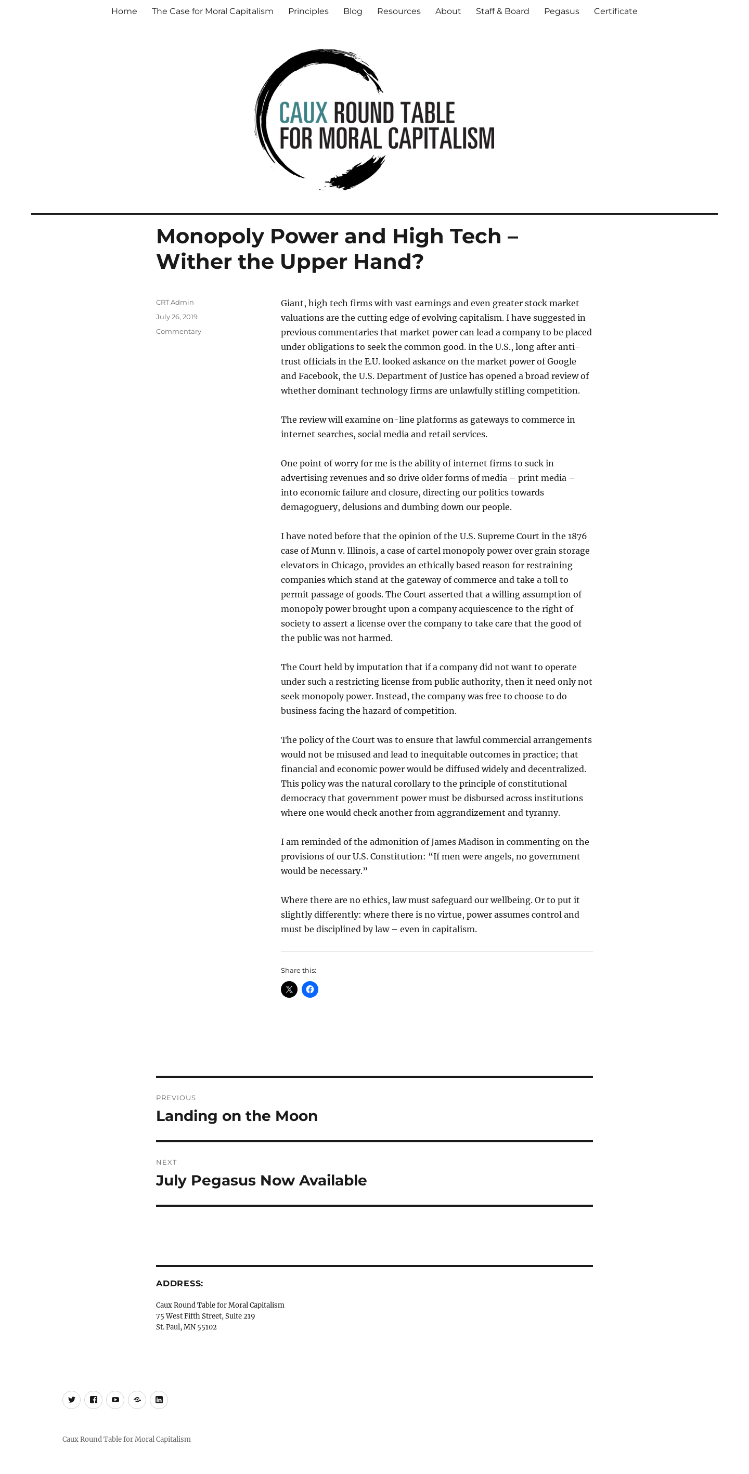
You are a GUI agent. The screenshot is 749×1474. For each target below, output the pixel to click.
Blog (353, 11)
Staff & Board (503, 11)
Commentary (178, 331)
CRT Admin (175, 302)
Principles (308, 11)
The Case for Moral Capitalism (213, 11)
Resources (399, 11)
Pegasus (561, 11)
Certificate (616, 11)
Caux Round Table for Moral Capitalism (126, 1439)
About (448, 11)
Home (124, 11)
